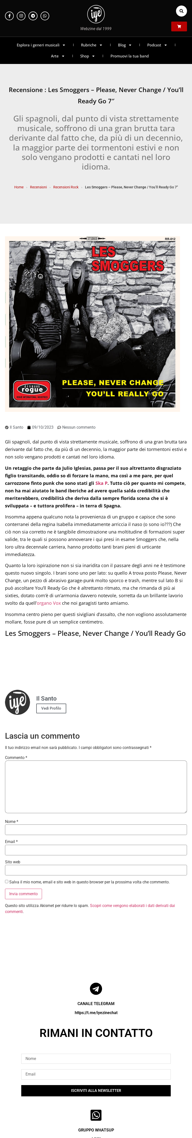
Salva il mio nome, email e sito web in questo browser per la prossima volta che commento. (89, 882)
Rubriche (92, 45)
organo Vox (49, 603)
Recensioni (38, 187)
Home (19, 187)
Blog (125, 45)
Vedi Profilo (51, 708)
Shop (87, 56)
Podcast (157, 45)
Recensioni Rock (65, 187)
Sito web (12, 862)
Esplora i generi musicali (41, 45)
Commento (16, 758)
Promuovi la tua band (129, 55)
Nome (11, 822)
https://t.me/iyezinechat (96, 1012)
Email (11, 842)
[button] (181, 11)
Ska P (102, 483)
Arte (58, 56)
